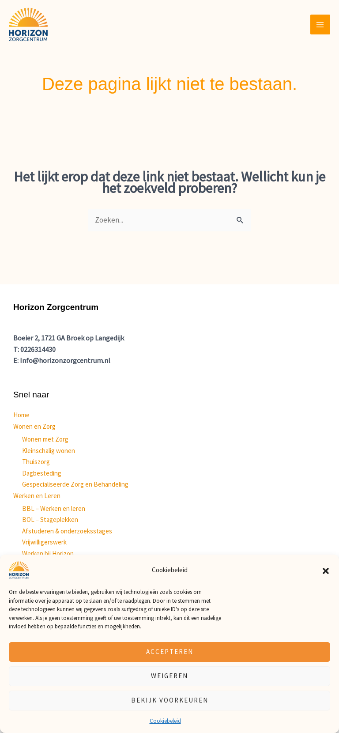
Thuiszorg (36, 461)
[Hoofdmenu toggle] (320, 25)
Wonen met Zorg (45, 439)
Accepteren (169, 651)
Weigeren (169, 676)
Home (21, 415)
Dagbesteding (41, 473)
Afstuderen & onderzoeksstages (67, 531)
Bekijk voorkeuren (169, 700)
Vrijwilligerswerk (44, 542)
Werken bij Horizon (48, 553)
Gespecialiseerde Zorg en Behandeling (75, 484)
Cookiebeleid (165, 721)
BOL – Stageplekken (50, 519)
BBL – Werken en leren (53, 508)
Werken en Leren (36, 495)
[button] (325, 570)
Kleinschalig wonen (48, 450)
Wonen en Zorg (34, 426)
